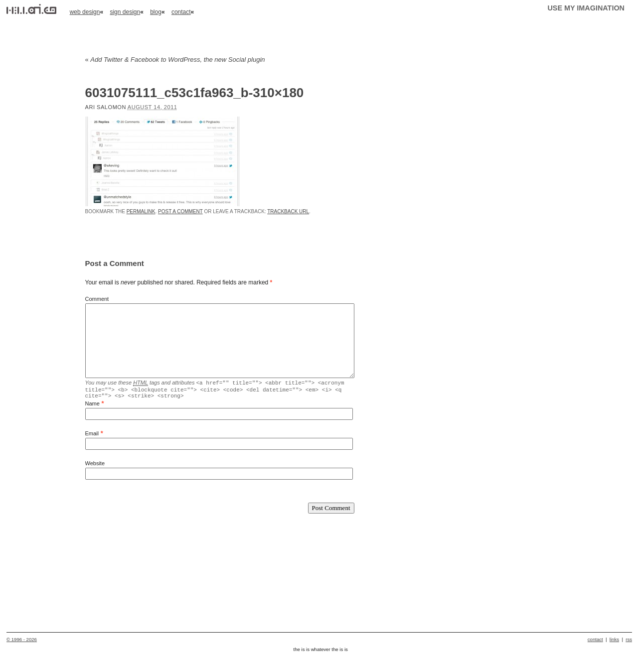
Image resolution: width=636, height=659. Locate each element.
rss (629, 642)
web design (85, 11)
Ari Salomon (105, 107)
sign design (125, 11)
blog (155, 11)
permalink (141, 211)
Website (95, 466)
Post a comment (180, 211)
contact (181, 11)
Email (92, 436)
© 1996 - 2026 (21, 642)
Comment (97, 299)
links (614, 642)
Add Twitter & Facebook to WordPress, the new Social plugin (175, 59)
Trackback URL (288, 211)
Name (92, 406)
